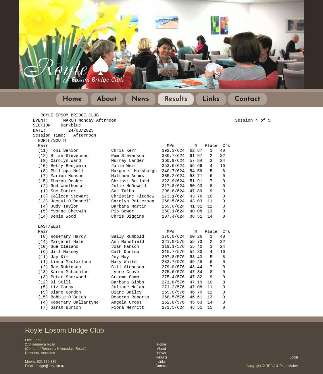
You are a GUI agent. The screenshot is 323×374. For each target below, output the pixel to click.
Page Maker (288, 366)
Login (294, 357)
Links (211, 99)
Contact (247, 99)
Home (72, 99)
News (140, 99)
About (107, 99)
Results (175, 99)
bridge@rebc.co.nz (50, 366)
